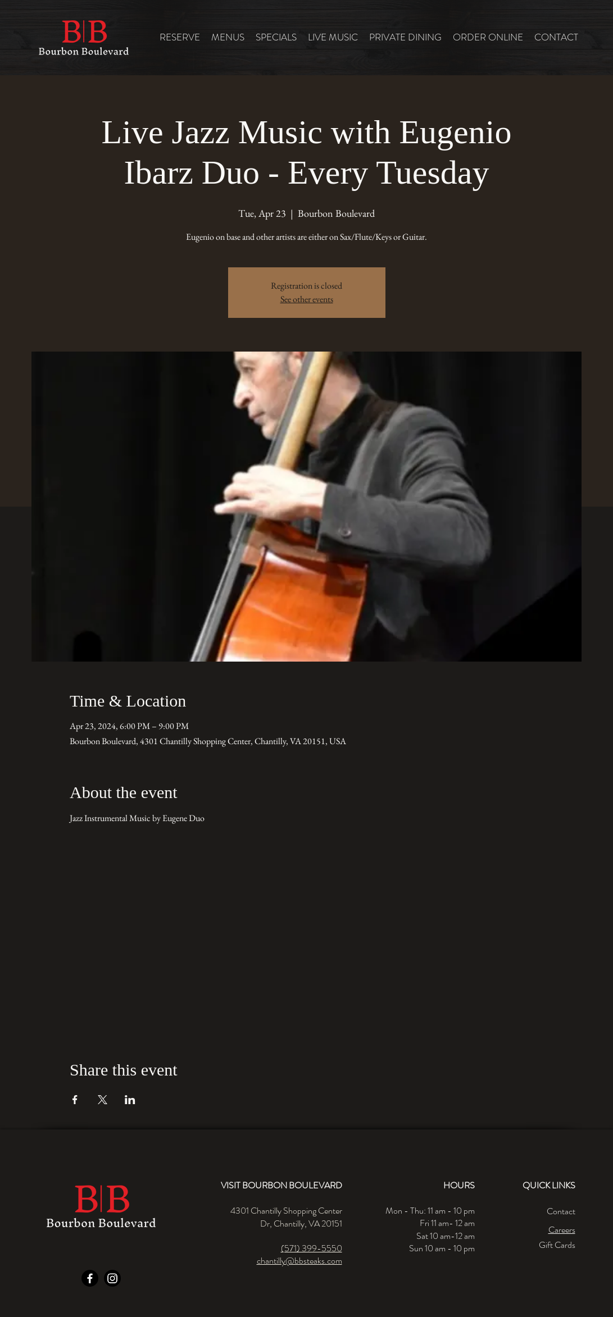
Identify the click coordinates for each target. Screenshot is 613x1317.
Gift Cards (557, 1244)
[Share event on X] (102, 1099)
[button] (228, 37)
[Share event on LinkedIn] (130, 1099)
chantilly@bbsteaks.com (299, 1260)
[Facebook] (89, 1278)
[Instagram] (112, 1278)
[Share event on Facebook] (75, 1099)
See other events (306, 299)
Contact (561, 1211)
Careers (561, 1229)
